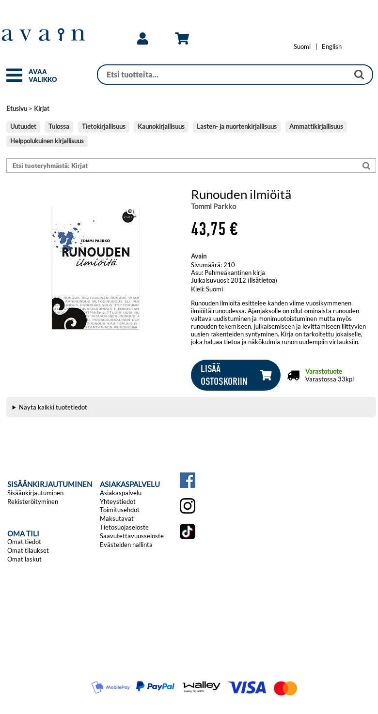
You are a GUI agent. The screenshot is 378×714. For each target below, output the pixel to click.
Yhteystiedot (118, 501)
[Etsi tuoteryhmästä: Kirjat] (182, 166)
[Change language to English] (332, 46)
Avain (198, 256)
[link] (142, 38)
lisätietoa (262, 280)
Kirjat (41, 108)
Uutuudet (23, 126)
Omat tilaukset (28, 550)
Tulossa (58, 126)
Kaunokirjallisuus (161, 126)
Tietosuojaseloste (124, 527)
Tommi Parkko (213, 206)
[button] (14, 79)
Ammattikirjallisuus (316, 126)
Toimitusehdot (120, 510)
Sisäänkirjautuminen (35, 493)
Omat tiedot (24, 542)
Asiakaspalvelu (121, 493)
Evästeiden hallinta (126, 544)
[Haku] (223, 74)
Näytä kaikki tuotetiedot (53, 407)
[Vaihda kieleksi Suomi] (302, 46)
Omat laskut (24, 559)
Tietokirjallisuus (104, 126)
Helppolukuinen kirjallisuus (47, 141)
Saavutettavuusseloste (132, 536)
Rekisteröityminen (32, 501)
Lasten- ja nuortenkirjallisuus (237, 126)
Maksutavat (117, 518)
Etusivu (16, 108)
